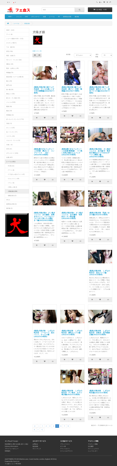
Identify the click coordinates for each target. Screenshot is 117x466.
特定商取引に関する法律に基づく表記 (16, 444)
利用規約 (7, 451)
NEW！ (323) (10, 30)
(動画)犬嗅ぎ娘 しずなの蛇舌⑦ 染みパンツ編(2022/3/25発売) (99, 273)
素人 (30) (9, 81)
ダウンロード (35, 17)
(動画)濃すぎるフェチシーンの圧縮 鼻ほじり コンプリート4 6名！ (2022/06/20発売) (44, 152)
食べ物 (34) (9, 89)
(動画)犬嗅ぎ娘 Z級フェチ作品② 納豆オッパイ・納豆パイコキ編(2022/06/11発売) (99, 90)
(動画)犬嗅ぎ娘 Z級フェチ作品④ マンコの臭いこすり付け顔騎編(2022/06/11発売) (44, 90)
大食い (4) (9, 145)
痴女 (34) (9, 111)
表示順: (68, 54)
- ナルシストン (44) (12, 179)
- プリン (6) (10, 183)
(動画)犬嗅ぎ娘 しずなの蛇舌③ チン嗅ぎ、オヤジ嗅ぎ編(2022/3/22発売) (71, 392)
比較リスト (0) (37, 51)
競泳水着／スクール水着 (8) (14, 77)
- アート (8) (10, 170)
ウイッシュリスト (93, 449)
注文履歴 (90, 446)
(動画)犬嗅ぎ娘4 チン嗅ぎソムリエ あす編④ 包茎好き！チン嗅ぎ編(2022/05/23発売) (72, 216)
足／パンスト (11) (11, 132)
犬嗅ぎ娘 (27, 23)
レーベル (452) (10, 162)
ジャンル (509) (10, 102)
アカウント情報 (93, 444)
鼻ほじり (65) (10, 94)
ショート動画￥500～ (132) (14, 39)
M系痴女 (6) (9, 115)
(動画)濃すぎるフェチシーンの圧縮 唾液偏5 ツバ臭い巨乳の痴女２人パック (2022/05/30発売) (71, 152)
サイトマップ (37, 449)
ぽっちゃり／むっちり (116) (15, 119)
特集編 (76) (9, 72)
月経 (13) (9, 123)
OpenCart (16, 461)
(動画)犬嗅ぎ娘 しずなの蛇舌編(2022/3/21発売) (99, 391)
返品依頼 (35, 446)
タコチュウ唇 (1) (11, 43)
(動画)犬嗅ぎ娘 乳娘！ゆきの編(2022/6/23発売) (99, 214)
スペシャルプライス (66, 451)
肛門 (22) (9, 85)
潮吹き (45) (9, 64)
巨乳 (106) (9, 51)
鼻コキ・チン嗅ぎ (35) (13, 98)
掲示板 (77, 17)
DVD (26, 17)
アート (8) (9, 34)
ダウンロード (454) (12, 153)
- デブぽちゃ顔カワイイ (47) (15, 174)
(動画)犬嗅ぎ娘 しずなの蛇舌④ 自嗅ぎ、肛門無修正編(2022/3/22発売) (99, 332)
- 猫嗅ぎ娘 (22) (11, 195)
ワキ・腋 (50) (10, 47)
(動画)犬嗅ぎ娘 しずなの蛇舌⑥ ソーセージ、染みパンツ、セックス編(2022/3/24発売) (44, 333)
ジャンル (19, 17)
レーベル (52, 17)
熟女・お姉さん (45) (12, 68)
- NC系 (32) (10, 166)
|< (35, 426)
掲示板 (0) (9, 208)
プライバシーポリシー (12, 449)
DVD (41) (9, 149)
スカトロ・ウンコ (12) (13, 140)
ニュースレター (93, 451)
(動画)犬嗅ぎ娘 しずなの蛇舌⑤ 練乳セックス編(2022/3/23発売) (71, 332)
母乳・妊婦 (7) (10, 56)
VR (59, 17)
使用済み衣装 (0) (11, 204)
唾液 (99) (9, 106)
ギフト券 (63, 446)
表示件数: (96, 55)
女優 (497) (9, 157)
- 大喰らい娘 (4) (11, 187)
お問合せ (35, 444)
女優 (44, 17)
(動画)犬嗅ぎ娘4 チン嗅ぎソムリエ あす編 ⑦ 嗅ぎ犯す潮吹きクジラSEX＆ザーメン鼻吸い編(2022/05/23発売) (99, 153)
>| (42, 430)
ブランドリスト (65, 444)
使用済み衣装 (67, 17)
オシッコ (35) (10, 128)
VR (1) (8, 200)
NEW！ (10, 17)
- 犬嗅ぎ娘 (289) (11, 191)
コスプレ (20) (10, 136)
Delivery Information (11, 446)
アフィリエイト (65, 449)
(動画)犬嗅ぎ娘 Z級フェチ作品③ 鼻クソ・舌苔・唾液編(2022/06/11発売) (71, 89)
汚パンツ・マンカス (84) (13, 60)
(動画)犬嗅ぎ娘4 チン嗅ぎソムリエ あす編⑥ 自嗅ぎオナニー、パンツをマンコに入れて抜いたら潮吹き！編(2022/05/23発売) (44, 216)
